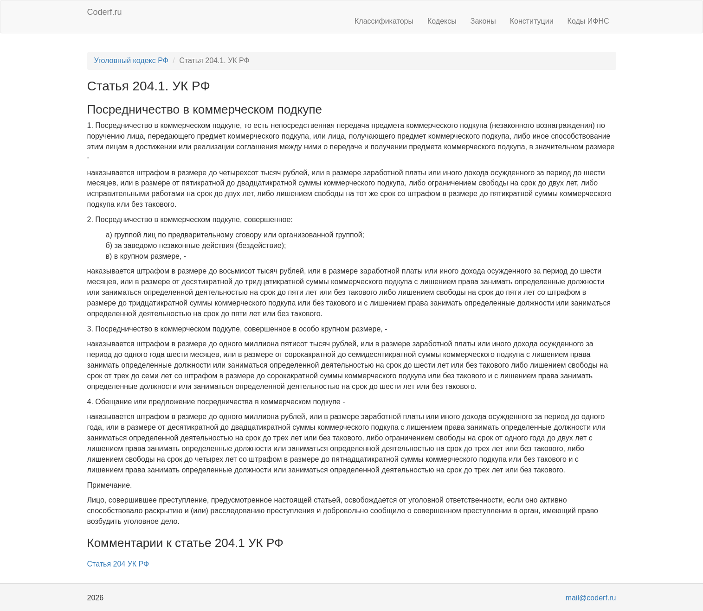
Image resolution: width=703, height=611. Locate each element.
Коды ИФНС (588, 21)
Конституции (532, 21)
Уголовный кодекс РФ (131, 60)
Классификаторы (384, 21)
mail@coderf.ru (591, 598)
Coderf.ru (104, 12)
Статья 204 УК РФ (118, 564)
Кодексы (442, 21)
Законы (483, 21)
